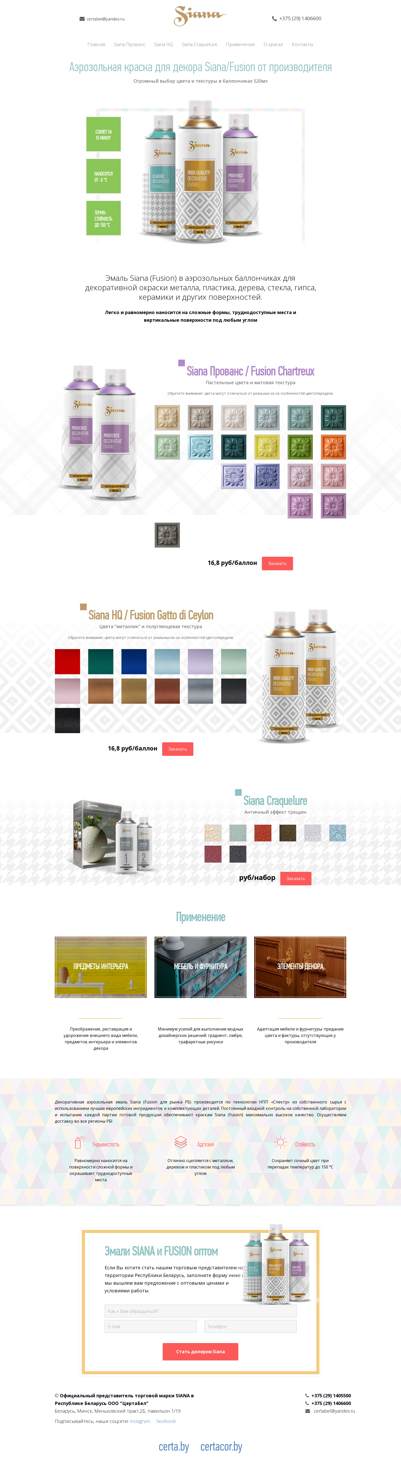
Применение (240, 44)
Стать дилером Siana (200, 1352)
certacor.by (221, 1447)
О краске (273, 44)
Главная (97, 44)
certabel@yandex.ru (106, 19)
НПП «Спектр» (274, 1102)
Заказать (277, 563)
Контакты (303, 44)
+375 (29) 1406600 (300, 18)
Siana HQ (163, 44)
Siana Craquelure (200, 44)
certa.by (174, 1447)
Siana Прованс (130, 44)
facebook (166, 1421)
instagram (140, 1421)
